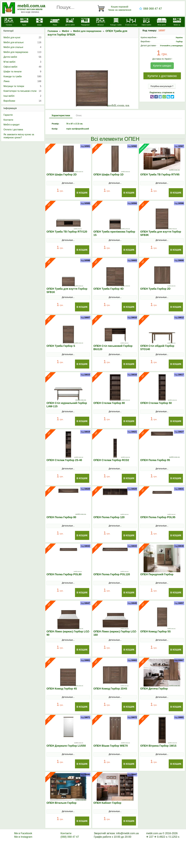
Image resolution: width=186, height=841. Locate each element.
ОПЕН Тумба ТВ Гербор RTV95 (159, 174)
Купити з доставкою (162, 76)
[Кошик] (115, 8)
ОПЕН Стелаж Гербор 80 (109, 403)
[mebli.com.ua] (9, 22)
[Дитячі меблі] (70, 22)
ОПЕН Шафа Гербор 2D (61, 174)
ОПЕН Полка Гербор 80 (61, 517)
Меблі (65, 31)
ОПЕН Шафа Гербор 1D (108, 174)
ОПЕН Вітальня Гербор (61, 802)
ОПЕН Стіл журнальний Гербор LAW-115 (66, 405)
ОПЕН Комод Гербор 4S (61, 688)
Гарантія (8, 115)
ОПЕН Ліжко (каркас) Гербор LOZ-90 (68, 633)
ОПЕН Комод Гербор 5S (155, 631)
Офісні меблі (22, 66)
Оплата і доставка (13, 129)
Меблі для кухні (22, 37)
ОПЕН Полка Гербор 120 (109, 517)
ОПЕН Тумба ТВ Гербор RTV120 (66, 231)
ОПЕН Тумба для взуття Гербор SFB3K (160, 233)
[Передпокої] (85, 22)
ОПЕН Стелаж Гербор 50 (156, 403)
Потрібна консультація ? (162, 86)
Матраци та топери (22, 86)
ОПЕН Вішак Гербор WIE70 (110, 745)
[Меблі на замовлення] (177, 23)
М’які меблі (22, 61)
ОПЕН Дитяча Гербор (154, 688)
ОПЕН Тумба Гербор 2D (155, 288)
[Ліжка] (54, 22)
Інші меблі (22, 96)
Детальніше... (68, 183)
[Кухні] (24, 22)
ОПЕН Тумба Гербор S (60, 345)
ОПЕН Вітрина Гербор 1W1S (158, 745)
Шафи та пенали (22, 71)
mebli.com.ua (31, 5)
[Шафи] (39, 22)
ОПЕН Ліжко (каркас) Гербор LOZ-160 (115, 633)
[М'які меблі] (161, 22)
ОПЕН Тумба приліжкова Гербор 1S (114, 233)
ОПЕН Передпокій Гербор (156, 574)
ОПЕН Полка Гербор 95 (155, 460)
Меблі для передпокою (87, 31)
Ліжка (22, 81)
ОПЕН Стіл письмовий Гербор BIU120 (113, 347)
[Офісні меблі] (146, 22)
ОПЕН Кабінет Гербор (107, 802)
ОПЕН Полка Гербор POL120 (111, 574)
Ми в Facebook (23, 833)
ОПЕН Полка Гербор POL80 (64, 574)
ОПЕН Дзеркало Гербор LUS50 (66, 745)
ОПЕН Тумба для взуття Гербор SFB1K (66, 290)
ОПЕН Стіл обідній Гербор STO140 (157, 347)
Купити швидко (162, 65)
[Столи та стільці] (131, 22)
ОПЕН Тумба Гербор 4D (108, 288)
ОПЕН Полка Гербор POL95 (157, 517)
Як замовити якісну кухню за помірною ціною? (18, 136)
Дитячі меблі (22, 57)
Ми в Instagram (23, 836)
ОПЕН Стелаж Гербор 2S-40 (64, 460)
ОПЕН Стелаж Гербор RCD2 (111, 460)
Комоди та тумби (22, 76)
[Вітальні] (100, 22)
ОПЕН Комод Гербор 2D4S (110, 688)
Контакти (8, 120)
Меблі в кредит (11, 124)
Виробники (22, 100)
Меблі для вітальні (22, 42)
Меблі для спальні (22, 47)
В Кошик (82, 193)
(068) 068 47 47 (69, 836)
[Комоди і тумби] (116, 22)
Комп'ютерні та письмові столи (22, 91)
